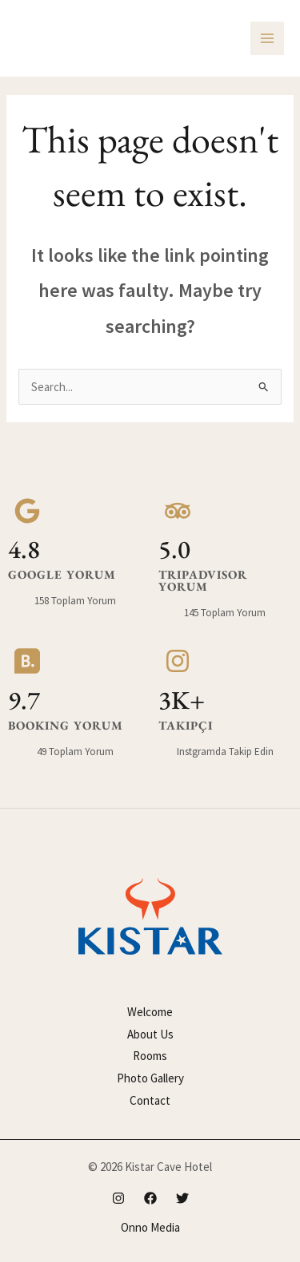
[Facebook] (150, 1198)
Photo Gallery (150, 1078)
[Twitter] (182, 1198)
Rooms (150, 1055)
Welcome (150, 1011)
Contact (150, 1100)
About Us (150, 1034)
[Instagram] (118, 1198)
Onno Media (150, 1227)
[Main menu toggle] (267, 39)
